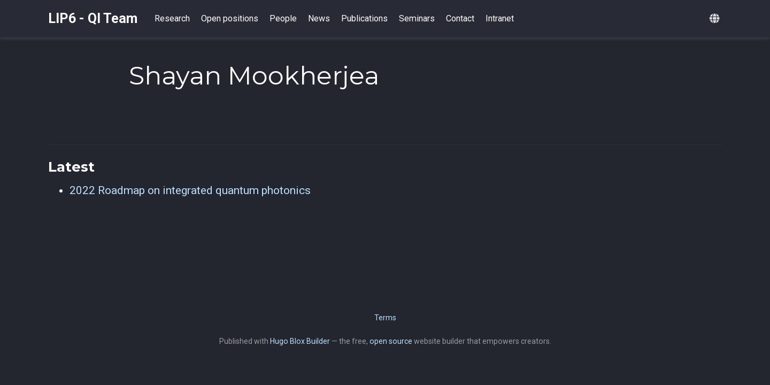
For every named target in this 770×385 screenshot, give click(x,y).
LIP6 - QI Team (92, 18)
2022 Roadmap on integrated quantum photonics (190, 190)
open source (390, 341)
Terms (385, 317)
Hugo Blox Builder (300, 341)
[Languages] (716, 19)
